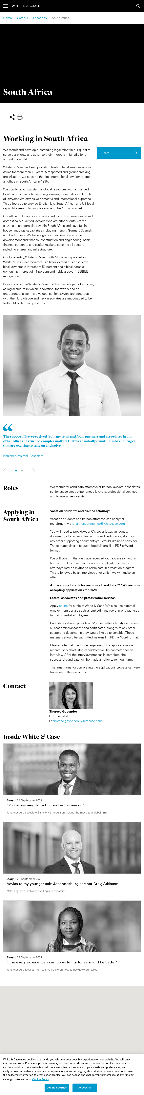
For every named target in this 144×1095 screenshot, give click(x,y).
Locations (40, 18)
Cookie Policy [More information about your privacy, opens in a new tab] (40, 1079)
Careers (22, 18)
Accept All (84, 1087)
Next (5, 471)
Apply (105, 153)
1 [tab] (16, 471)
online (63, 606)
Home (7, 18)
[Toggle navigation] (7, 6)
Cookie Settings (57, 1087)
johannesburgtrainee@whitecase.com (98, 523)
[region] (72, 1074)
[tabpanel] (72, 386)
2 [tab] (22, 471)
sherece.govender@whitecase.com (77, 721)
